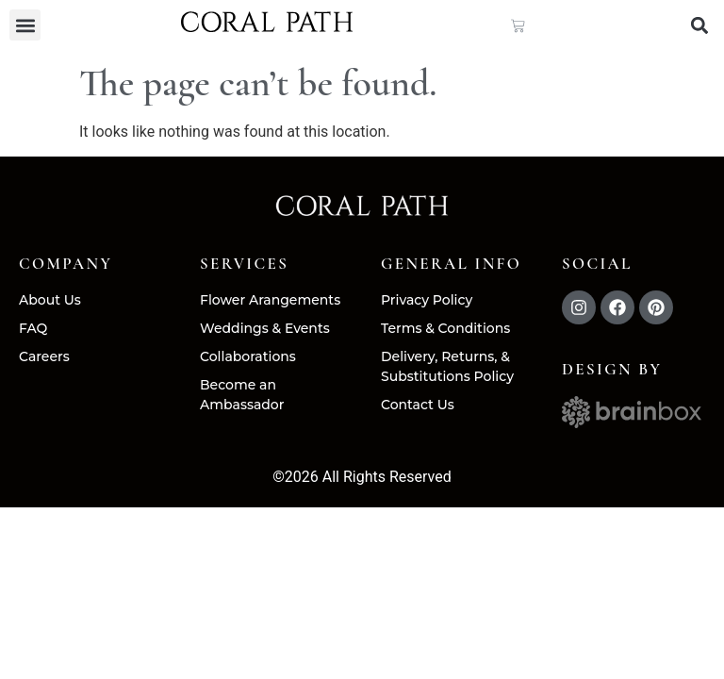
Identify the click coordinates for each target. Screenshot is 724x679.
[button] (25, 25)
